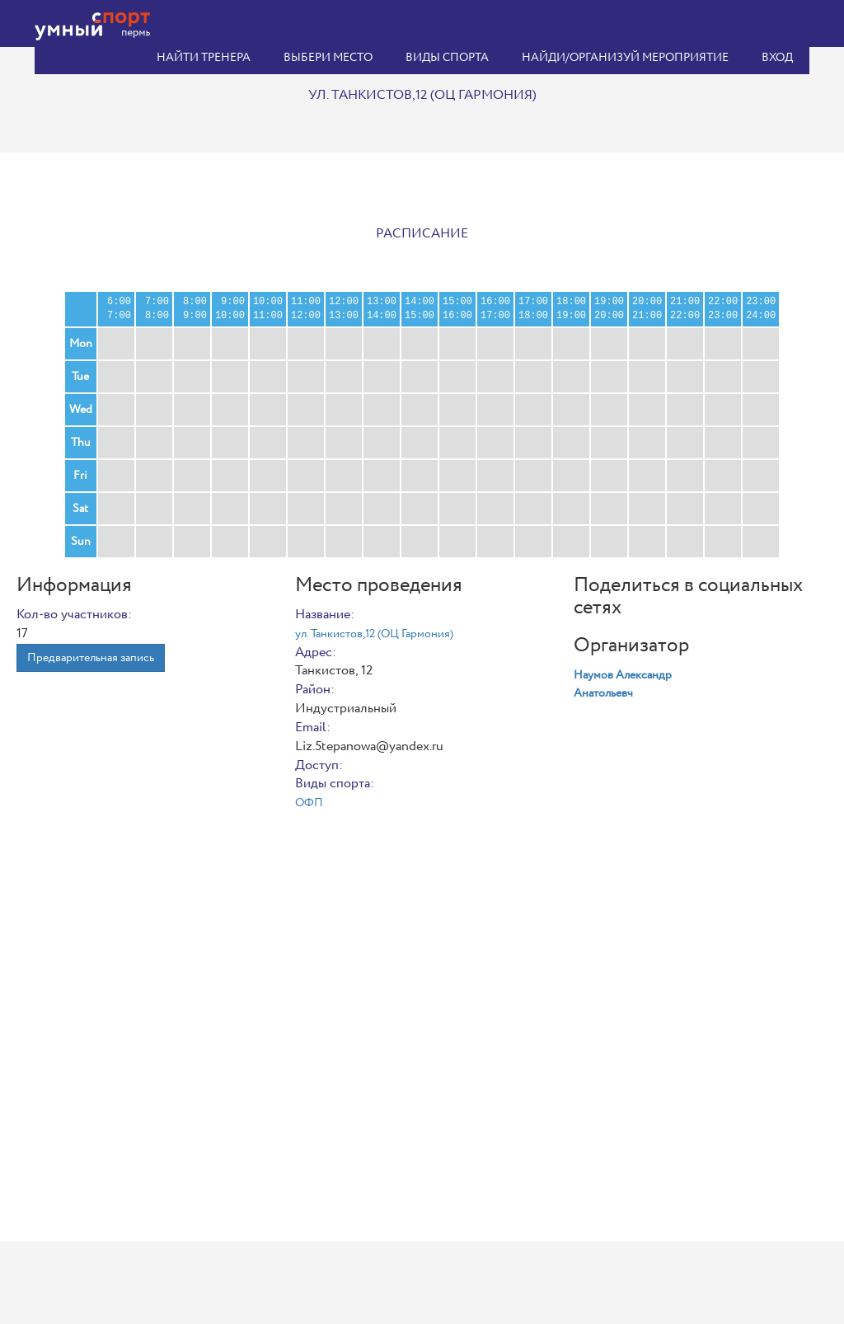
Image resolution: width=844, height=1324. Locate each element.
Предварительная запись (90, 658)
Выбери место (328, 57)
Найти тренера (204, 57)
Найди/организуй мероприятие (625, 57)
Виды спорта (447, 57)
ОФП (309, 803)
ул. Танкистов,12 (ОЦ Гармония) (374, 634)
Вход (777, 57)
